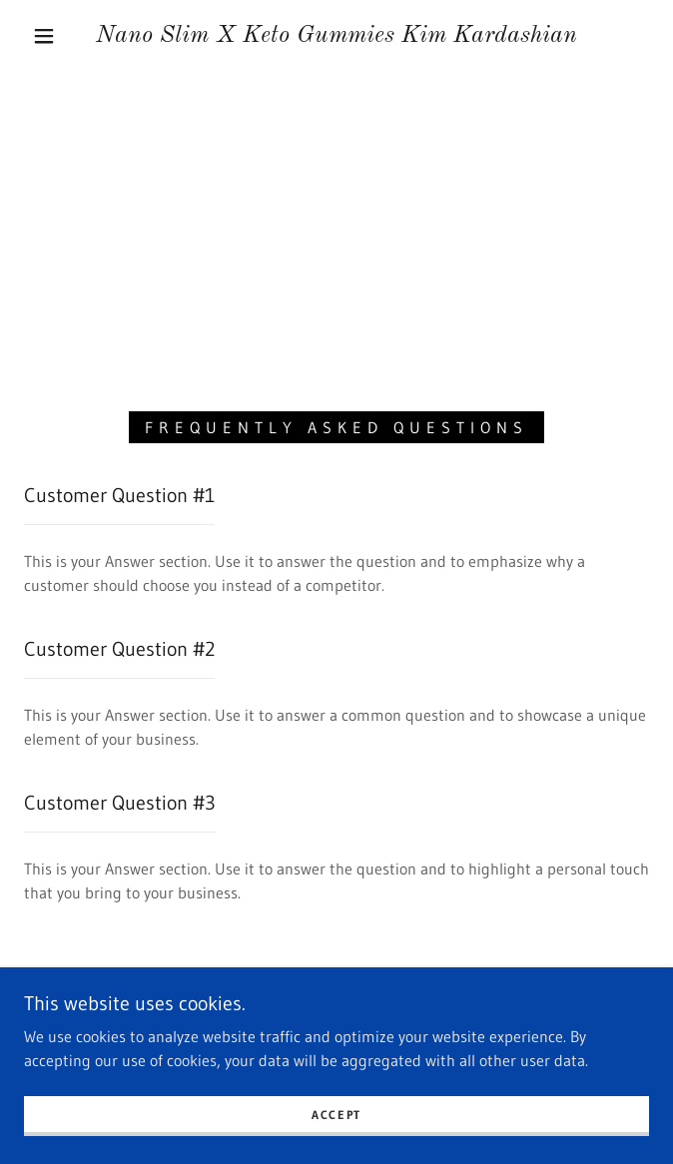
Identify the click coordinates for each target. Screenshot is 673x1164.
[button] (55, 36)
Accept (336, 1114)
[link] (337, 36)
